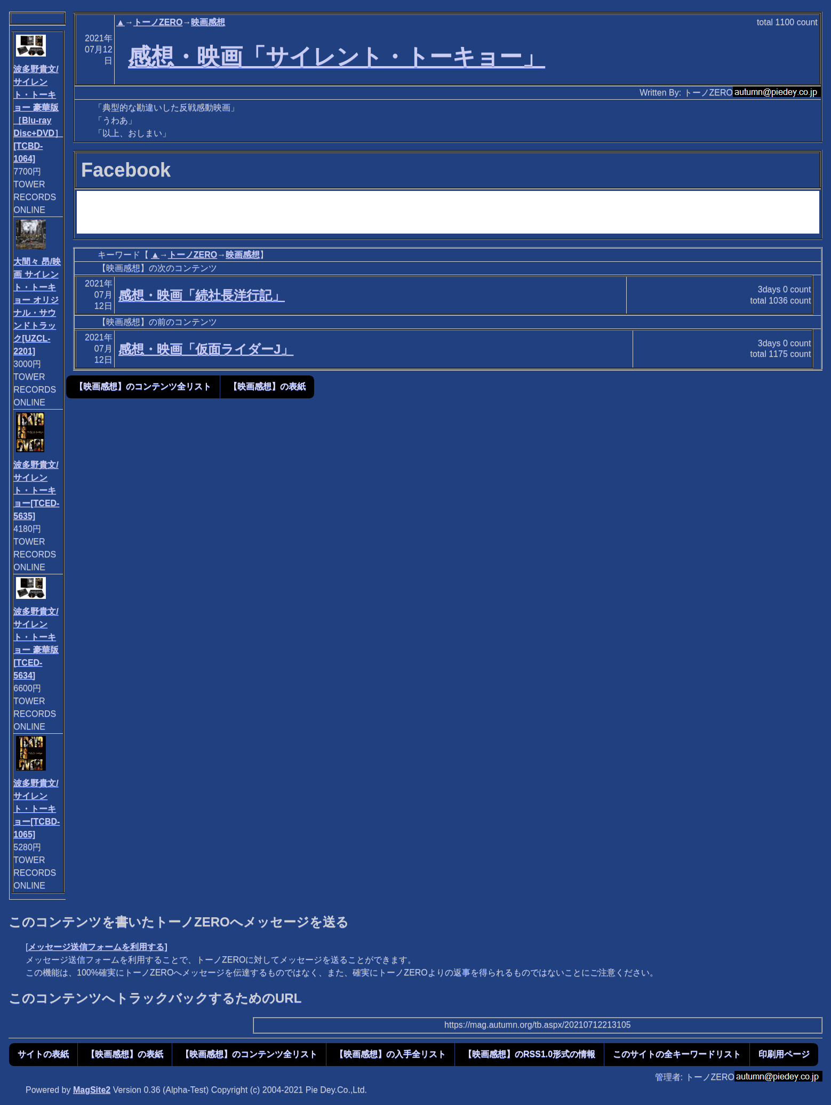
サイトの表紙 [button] (43, 1054)
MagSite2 (91, 1089)
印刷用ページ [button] (784, 1054)
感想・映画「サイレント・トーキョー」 (336, 56)
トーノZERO (157, 22)
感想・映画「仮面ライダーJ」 (205, 349)
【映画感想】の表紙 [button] (267, 386)
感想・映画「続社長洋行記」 (201, 295)
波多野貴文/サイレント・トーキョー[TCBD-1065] (36, 809)
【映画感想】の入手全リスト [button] (390, 1054)
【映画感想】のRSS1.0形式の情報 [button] (529, 1054)
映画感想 (208, 22)
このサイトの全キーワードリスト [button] (677, 1054)
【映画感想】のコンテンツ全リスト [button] (143, 386)
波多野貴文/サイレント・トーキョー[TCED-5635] (36, 490)
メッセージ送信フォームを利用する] (97, 946)
